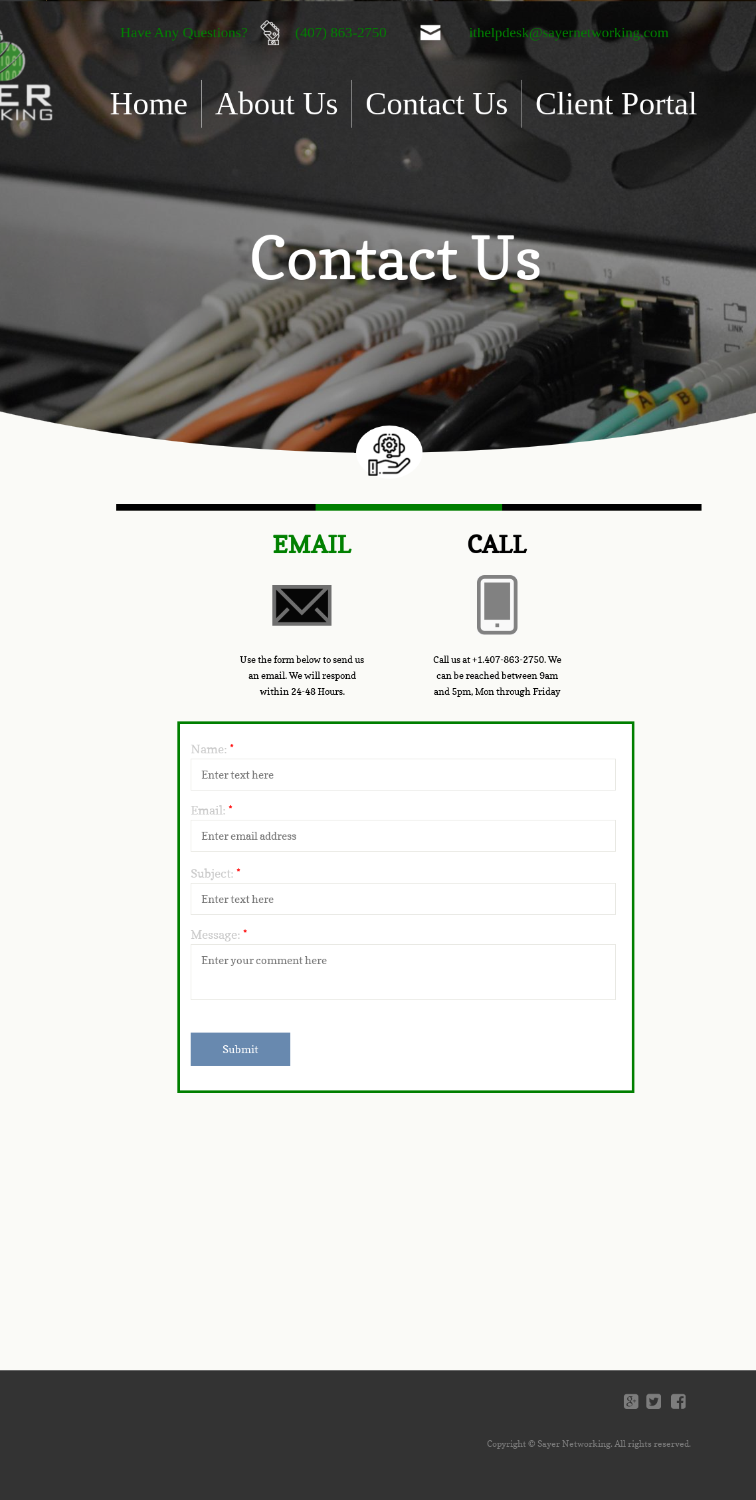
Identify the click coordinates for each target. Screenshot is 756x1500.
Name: (212, 749)
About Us (276, 103)
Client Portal (616, 103)
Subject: (215, 873)
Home (148, 103)
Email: (212, 810)
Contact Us (436, 103)
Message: (219, 934)
